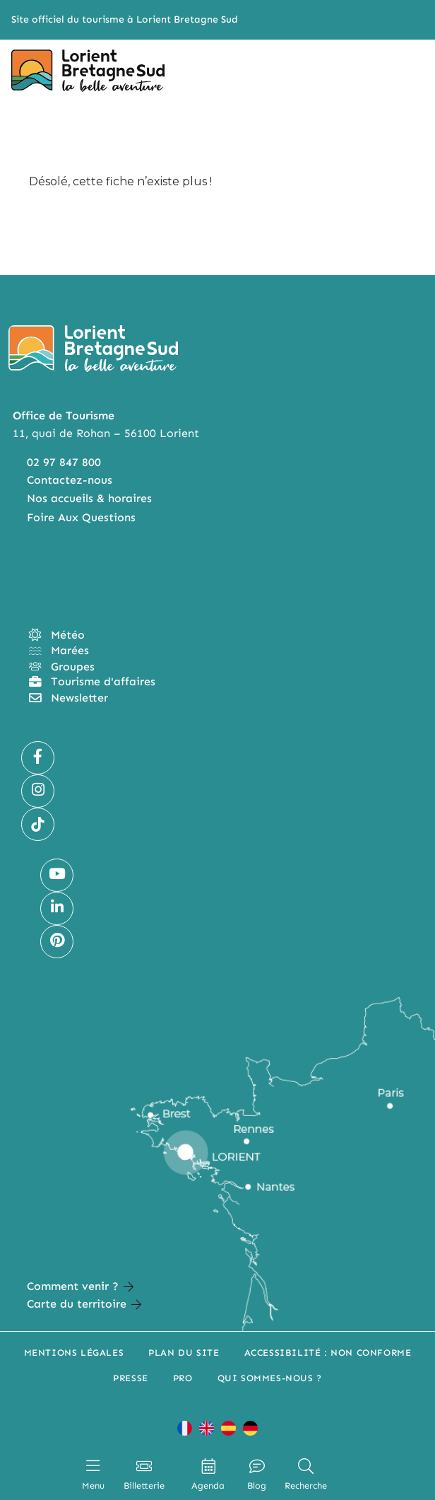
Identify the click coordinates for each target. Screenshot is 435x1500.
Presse (130, 1378)
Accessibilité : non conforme (328, 1352)
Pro (183, 1378)
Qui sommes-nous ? (270, 1378)
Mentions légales (74, 1352)
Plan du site (183, 1352)
